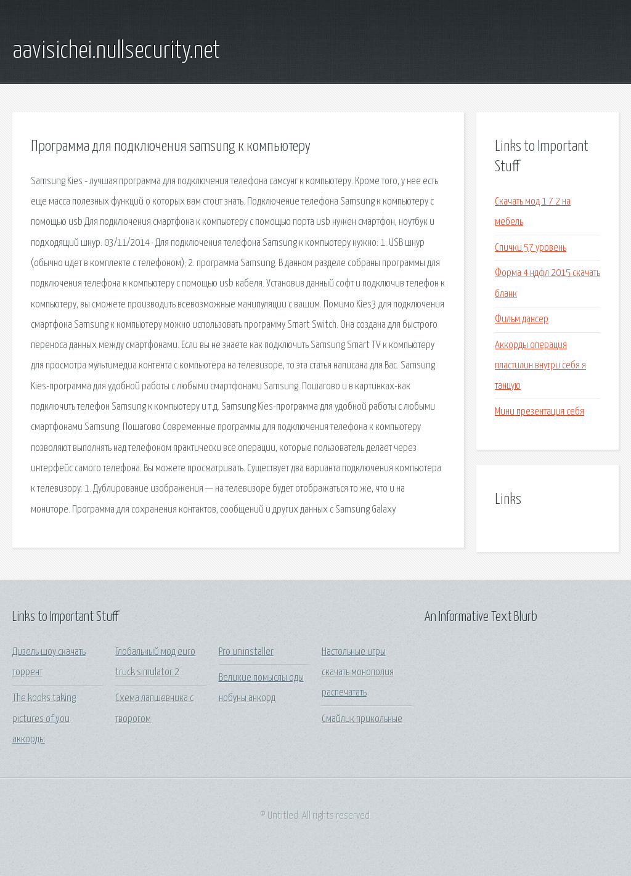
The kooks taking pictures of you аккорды (44, 719)
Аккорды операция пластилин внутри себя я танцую (540, 366)
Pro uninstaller (246, 652)
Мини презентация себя (539, 412)
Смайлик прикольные (362, 719)
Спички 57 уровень (530, 248)
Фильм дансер (521, 319)
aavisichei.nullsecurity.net (116, 51)
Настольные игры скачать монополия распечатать (358, 673)
